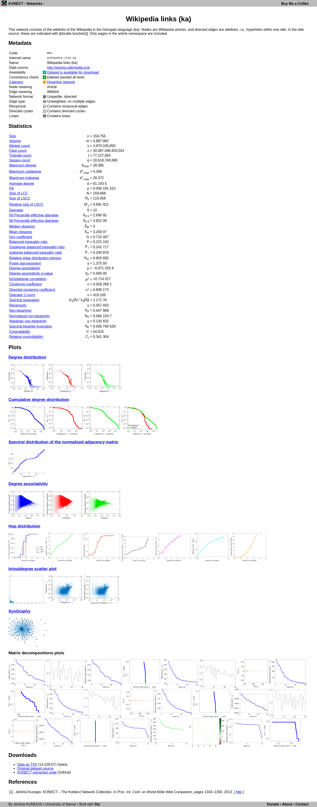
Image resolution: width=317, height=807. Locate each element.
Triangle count (20, 155)
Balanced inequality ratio (28, 242)
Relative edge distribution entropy (35, 258)
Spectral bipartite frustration (30, 326)
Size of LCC (18, 193)
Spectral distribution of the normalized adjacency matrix (63, 442)
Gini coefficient (20, 237)
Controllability (19, 332)
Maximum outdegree (25, 171)
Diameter (16, 210)
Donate (273, 804)
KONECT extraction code (37, 772)
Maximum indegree (24, 178)
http (239, 792)
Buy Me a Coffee (294, 3)
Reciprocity (17, 305)
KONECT (15, 3)
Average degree (21, 183)
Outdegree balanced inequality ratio (37, 247)
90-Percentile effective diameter (34, 221)
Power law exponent (25, 263)
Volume (15, 141)
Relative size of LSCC (26, 204)
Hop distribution (24, 526)
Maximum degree (22, 165)
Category (16, 82)
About (287, 804)
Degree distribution (27, 357)
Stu (97, 804)
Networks (34, 3)
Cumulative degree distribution (38, 399)
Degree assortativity (24, 268)
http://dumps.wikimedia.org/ (68, 67)
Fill (11, 188)
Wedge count (19, 146)
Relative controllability (26, 337)
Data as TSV (27, 764)
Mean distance (20, 232)
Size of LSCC (19, 198)
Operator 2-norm (22, 295)
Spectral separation (24, 300)
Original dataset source (35, 768)
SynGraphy (19, 611)
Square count (19, 160)
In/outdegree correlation (27, 279)
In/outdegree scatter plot (32, 568)
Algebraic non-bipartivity (28, 321)
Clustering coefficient (25, 284)
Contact (302, 804)
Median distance (22, 226)
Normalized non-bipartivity (29, 316)
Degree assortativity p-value (31, 273)
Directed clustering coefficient (32, 290)
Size (12, 136)
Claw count (17, 150)
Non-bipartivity (20, 310)
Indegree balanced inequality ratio (35, 252)
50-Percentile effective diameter (34, 215)
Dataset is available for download (73, 72)
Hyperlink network (61, 82)
